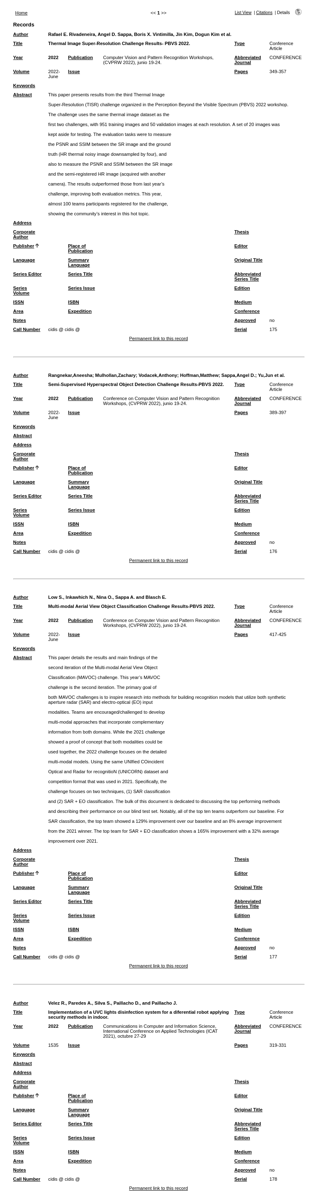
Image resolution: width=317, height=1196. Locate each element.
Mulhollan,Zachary (115, 375)
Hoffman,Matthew (199, 375)
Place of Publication (80, 248)
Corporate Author (24, 234)
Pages (241, 71)
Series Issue (81, 288)
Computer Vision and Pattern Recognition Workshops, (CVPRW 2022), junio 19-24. (158, 60)
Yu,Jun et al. (271, 375)
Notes (19, 320)
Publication (80, 57)
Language (24, 259)
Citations (264, 12)
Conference (247, 311)
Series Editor (27, 274)
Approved (245, 320)
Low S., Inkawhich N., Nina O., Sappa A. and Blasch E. (107, 597)
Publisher (23, 245)
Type (239, 43)
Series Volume (21, 290)
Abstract (22, 94)
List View (243, 12)
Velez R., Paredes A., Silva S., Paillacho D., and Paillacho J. (112, 1003)
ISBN (73, 302)
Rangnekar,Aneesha (70, 375)
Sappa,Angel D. (238, 375)
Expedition (80, 311)
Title (18, 43)
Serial (240, 329)
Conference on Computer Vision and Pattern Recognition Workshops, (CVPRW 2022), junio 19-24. (161, 401)
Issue (74, 71)
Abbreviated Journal (247, 60)
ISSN (18, 302)
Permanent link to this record (158, 338)
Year (18, 57)
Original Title (248, 259)
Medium (243, 302)
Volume (21, 71)
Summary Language (79, 262)
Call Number (26, 329)
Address (22, 222)
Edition (242, 288)
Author (20, 34)
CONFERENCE (286, 57)
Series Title (80, 274)
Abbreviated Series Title (247, 276)
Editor (241, 245)
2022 (53, 57)
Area (18, 311)
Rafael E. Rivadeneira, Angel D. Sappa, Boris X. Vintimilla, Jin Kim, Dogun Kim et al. (140, 34)
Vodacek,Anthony (158, 375)
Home (21, 12)
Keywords (24, 85)
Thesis (241, 231)
